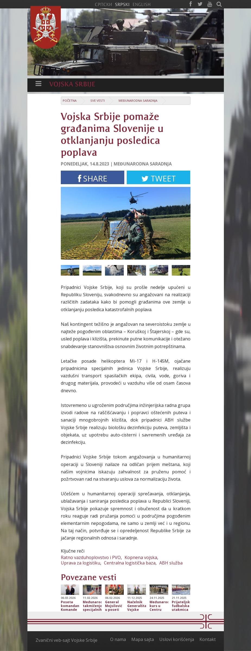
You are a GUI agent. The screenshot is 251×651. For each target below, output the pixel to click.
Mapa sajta (142, 639)
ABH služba (171, 563)
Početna (70, 100)
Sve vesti (97, 100)
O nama (118, 639)
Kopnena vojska (141, 557)
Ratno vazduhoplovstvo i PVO (91, 557)
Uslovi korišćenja (176, 639)
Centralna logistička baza (129, 563)
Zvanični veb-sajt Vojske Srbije (66, 640)
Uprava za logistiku (80, 563)
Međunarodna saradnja (138, 100)
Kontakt (207, 639)
